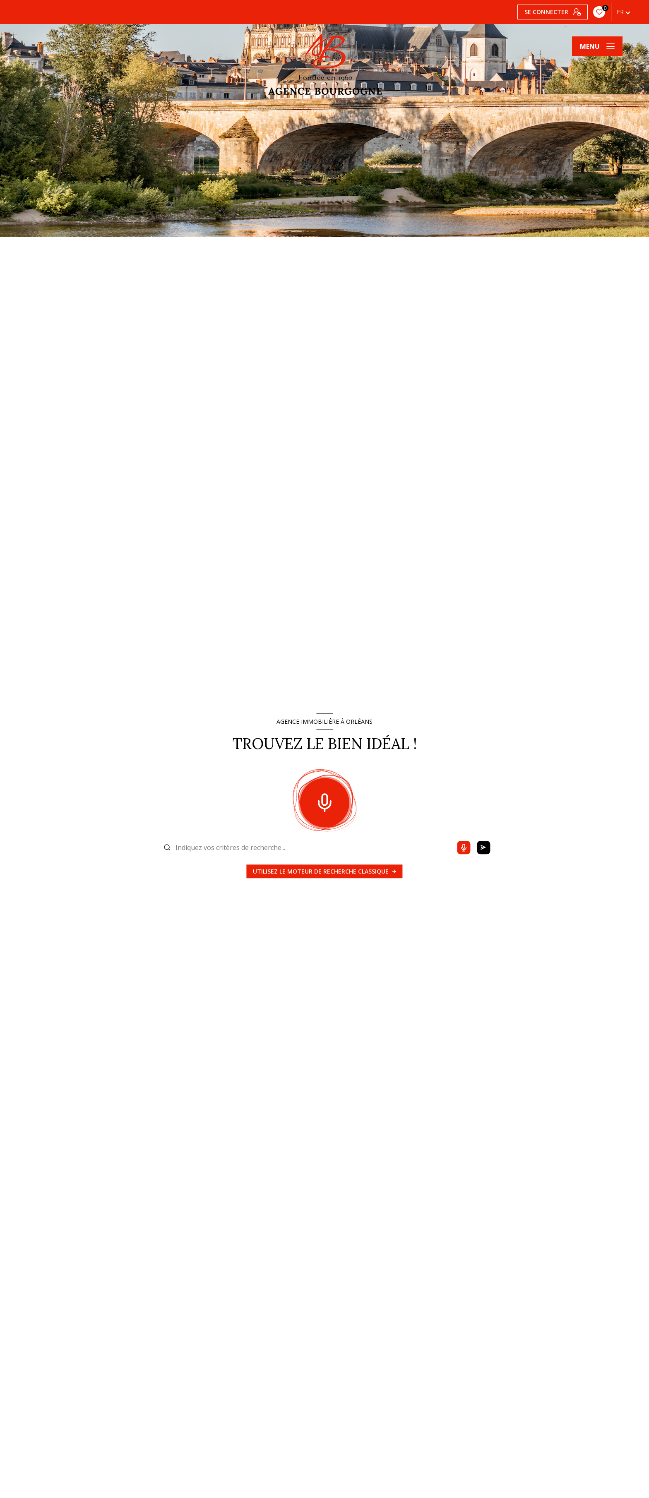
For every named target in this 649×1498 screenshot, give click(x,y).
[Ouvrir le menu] (597, 46)
